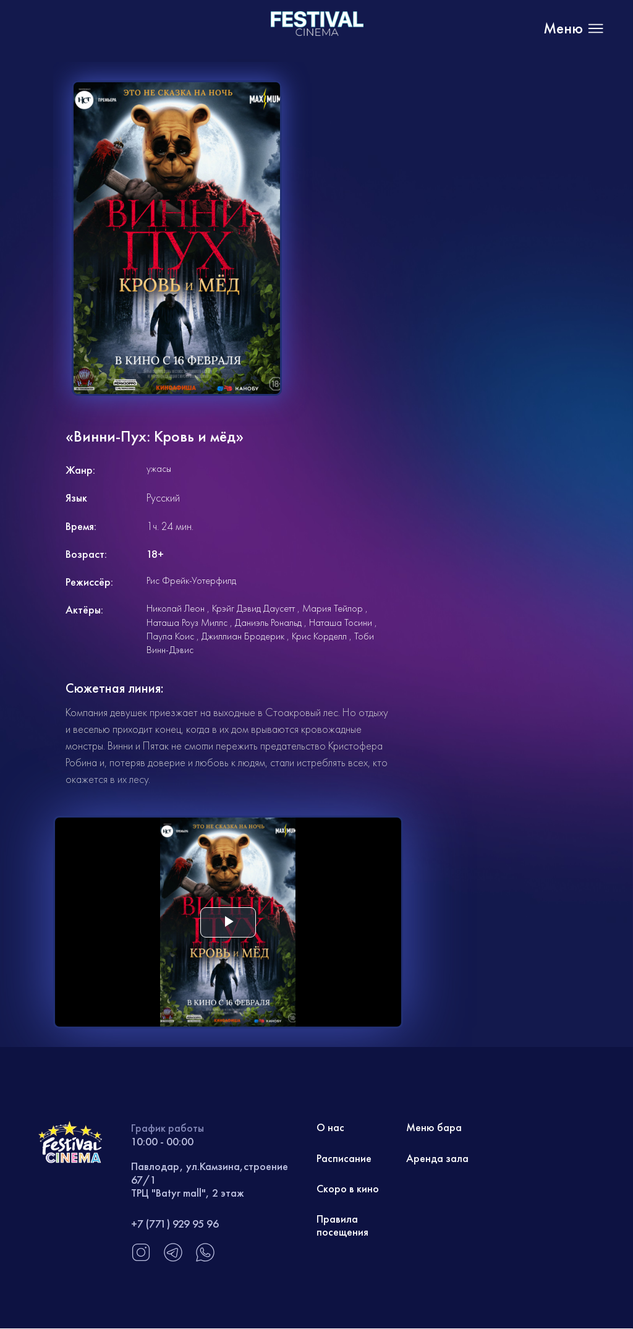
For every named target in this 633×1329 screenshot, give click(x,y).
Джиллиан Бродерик (243, 636)
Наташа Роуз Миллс (187, 622)
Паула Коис (170, 636)
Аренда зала (437, 1159)
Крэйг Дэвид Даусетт (253, 608)
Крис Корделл (319, 636)
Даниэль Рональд (268, 622)
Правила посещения (342, 1227)
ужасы (159, 468)
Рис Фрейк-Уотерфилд (191, 580)
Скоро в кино (347, 1189)
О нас (330, 1128)
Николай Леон (176, 608)
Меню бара (434, 1128)
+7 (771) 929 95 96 (175, 1223)
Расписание (344, 1159)
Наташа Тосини (340, 622)
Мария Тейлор (332, 608)
